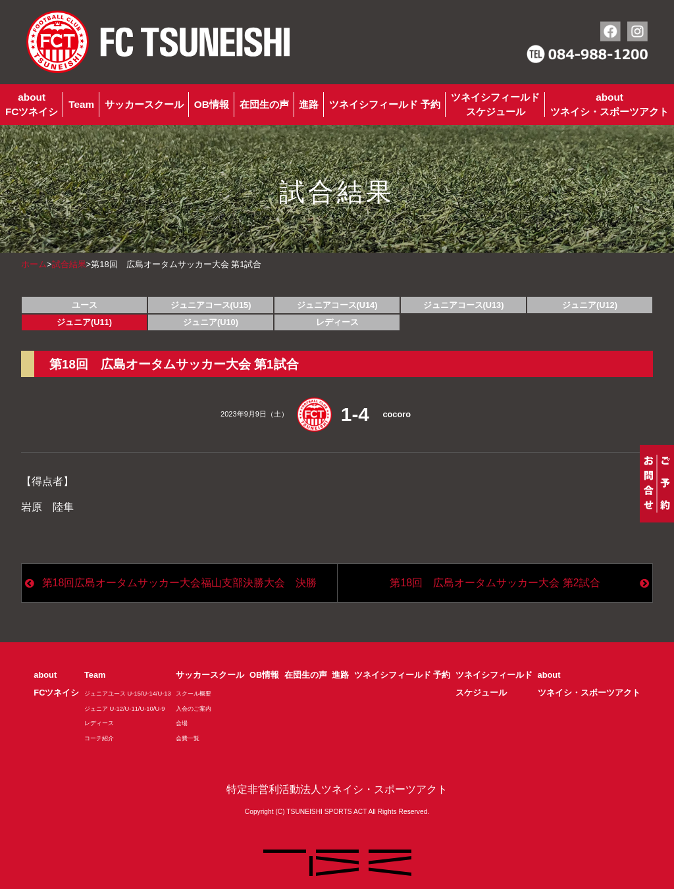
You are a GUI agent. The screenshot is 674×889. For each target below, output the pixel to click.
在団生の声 (264, 104)
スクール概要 (193, 693)
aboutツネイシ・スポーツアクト (609, 104)
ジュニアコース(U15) (210, 305)
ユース (84, 305)
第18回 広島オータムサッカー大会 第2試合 (495, 582)
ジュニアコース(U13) (463, 305)
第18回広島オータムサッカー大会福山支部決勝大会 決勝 (179, 582)
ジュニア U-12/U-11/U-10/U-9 (124, 708)
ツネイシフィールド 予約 (384, 104)
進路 (309, 104)
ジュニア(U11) (84, 322)
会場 (182, 723)
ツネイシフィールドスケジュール (495, 104)
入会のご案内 (193, 708)
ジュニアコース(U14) (337, 305)
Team (81, 104)
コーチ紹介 (99, 738)
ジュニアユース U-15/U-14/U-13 (127, 693)
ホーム (34, 264)
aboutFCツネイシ (31, 104)
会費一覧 (187, 738)
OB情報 (211, 104)
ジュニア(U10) (210, 322)
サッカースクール (144, 104)
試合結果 (69, 264)
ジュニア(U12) (589, 305)
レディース (337, 322)
